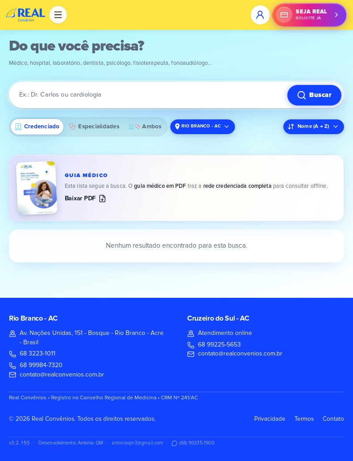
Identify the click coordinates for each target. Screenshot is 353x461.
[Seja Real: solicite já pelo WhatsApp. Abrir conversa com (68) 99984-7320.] (309, 14)
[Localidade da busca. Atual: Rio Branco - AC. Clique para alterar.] (202, 126)
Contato (333, 419)
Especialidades (94, 126)
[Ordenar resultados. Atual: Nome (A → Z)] (313, 126)
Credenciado (37, 126)
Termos (304, 419)
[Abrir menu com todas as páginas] (58, 15)
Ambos (145, 127)
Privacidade (270, 419)
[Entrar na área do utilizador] (260, 14)
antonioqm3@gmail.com (137, 442)
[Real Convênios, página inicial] (26, 14)
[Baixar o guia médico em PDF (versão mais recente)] (176, 188)
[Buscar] (314, 95)
